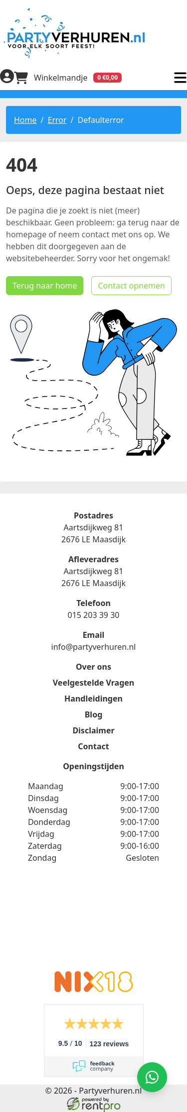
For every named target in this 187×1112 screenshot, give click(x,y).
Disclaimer (93, 730)
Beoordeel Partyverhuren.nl (94, 923)
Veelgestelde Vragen (93, 682)
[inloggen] (7, 77)
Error (56, 119)
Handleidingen (93, 698)
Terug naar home (44, 285)
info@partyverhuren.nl (93, 646)
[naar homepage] (93, 32)
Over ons (93, 666)
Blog (94, 714)
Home (25, 119)
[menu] (180, 78)
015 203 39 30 (93, 614)
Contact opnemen (131, 285)
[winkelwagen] (68, 78)
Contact (93, 746)
